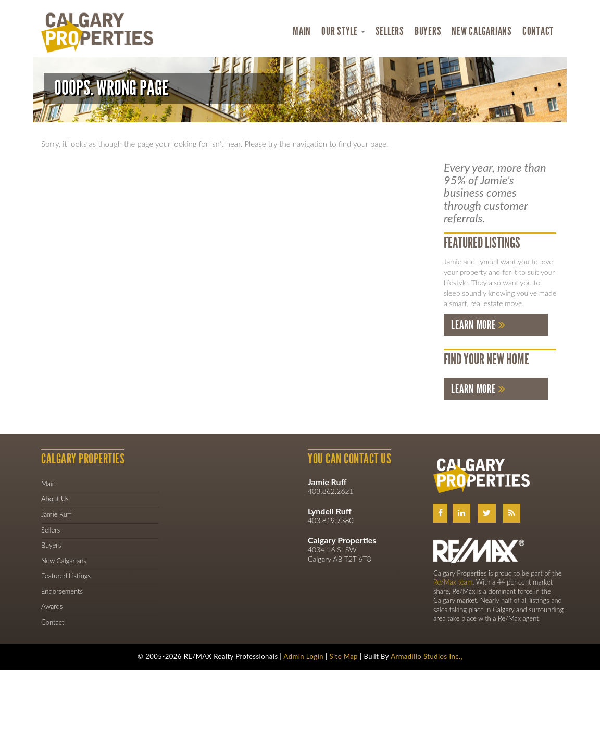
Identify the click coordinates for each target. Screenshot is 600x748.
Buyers (428, 31)
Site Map (343, 656)
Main (302, 31)
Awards (52, 606)
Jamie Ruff (56, 514)
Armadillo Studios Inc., (427, 656)
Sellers (390, 31)
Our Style (343, 31)
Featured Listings (66, 576)
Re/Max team (452, 582)
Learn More (473, 325)
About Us (55, 499)
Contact (538, 31)
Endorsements (62, 591)
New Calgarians (482, 31)
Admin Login (304, 656)
